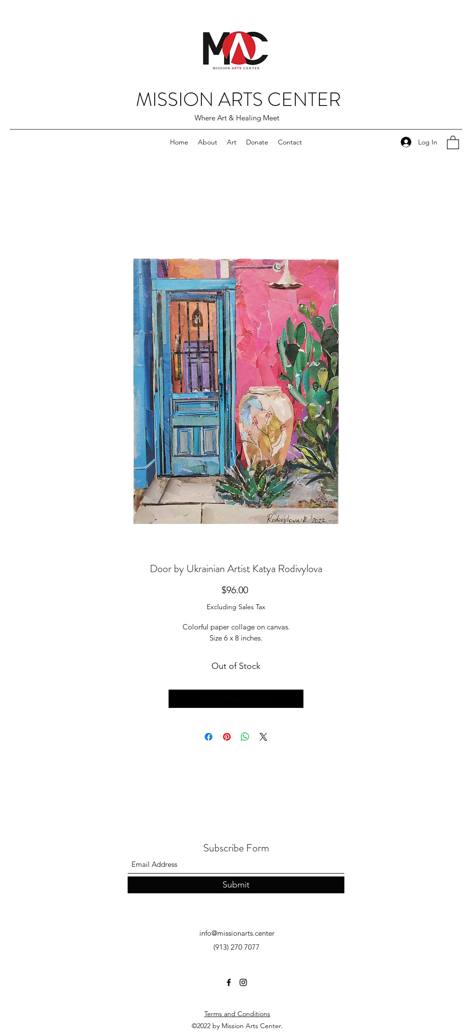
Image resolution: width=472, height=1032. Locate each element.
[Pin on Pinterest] (227, 737)
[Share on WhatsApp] (245, 737)
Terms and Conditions (237, 1013)
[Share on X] (263, 737)
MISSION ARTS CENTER (238, 99)
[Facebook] (229, 982)
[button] (453, 142)
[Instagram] (243, 982)
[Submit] (236, 884)
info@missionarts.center (237, 933)
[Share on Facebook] (208, 737)
